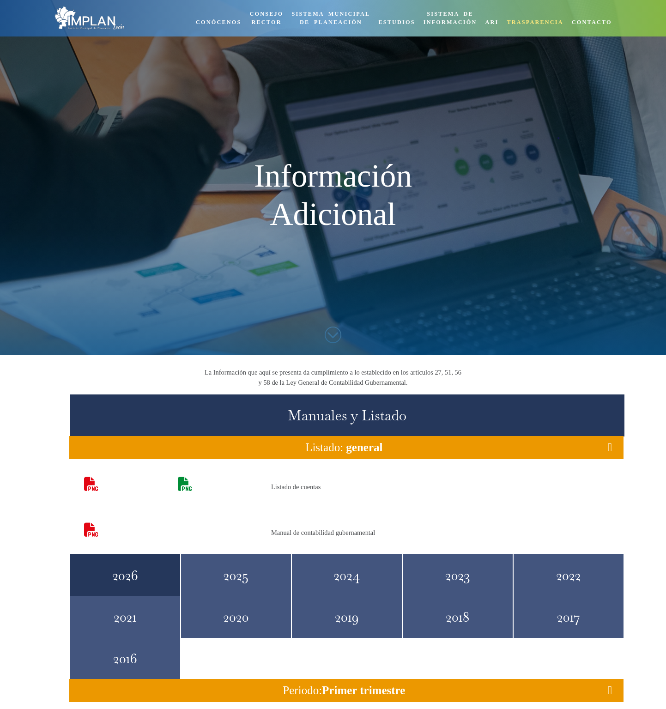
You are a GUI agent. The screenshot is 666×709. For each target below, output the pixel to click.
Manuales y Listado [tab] (347, 415)
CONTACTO (592, 22)
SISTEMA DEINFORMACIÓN (450, 18)
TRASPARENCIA (535, 22)
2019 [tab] (347, 617)
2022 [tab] (568, 575)
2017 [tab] (568, 617)
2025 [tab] (236, 575)
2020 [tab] (235, 617)
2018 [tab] (458, 617)
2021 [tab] (125, 617)
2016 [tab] (125, 658)
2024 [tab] (346, 575)
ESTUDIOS (396, 22)
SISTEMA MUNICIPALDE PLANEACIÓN (331, 18)
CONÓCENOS (218, 22)
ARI (491, 22)
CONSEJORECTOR (267, 18)
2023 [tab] (457, 575)
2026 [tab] (125, 575)
